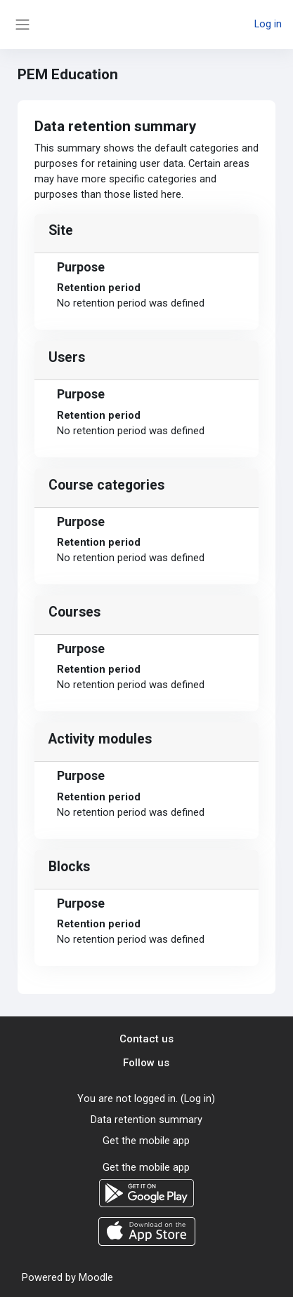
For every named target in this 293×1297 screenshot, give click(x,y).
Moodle (96, 1277)
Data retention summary (146, 1119)
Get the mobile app (146, 1140)
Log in (268, 24)
